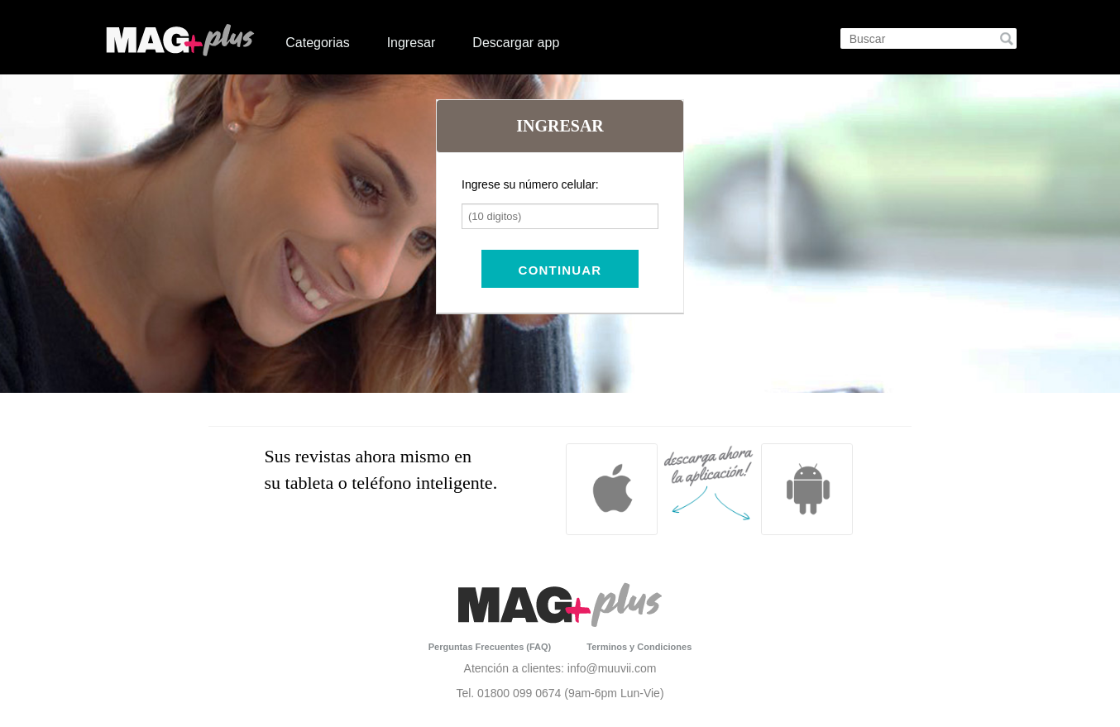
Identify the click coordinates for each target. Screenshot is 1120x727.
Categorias (317, 43)
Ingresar (411, 43)
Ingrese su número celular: (530, 184)
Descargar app (515, 43)
